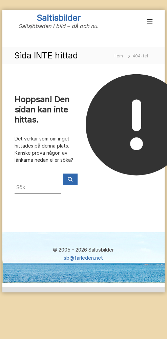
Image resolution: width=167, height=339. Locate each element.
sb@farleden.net (83, 258)
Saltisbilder (59, 18)
